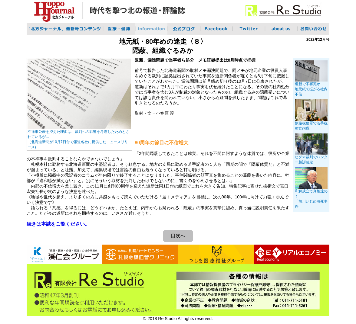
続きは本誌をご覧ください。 (58, 223)
